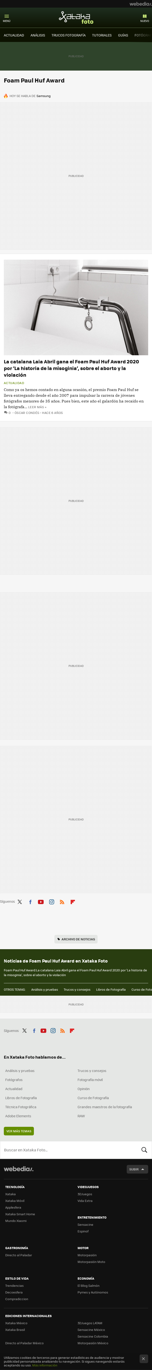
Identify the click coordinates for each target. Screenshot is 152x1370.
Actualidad (14, 383)
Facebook (30, 901)
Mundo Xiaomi (15, 1220)
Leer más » (37, 407)
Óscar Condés (27, 412)
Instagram (51, 901)
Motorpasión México (93, 1343)
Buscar (144, 1150)
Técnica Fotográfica (20, 1106)
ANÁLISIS (38, 35)
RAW (81, 1115)
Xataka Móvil (14, 1200)
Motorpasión (87, 1255)
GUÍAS (123, 35)
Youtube (41, 901)
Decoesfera (14, 1292)
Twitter (19, 901)
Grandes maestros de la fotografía (105, 1106)
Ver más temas (18, 1131)
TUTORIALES (102, 35)
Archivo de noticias (78, 939)
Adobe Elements (18, 1115)
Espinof (83, 1231)
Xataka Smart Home (20, 1214)
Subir (134, 1169)
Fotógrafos (14, 1079)
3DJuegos (85, 1194)
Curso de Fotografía (93, 1097)
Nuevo (144, 21)
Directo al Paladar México (24, 1343)
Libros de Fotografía (111, 989)
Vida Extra (85, 1200)
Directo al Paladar (18, 1255)
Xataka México (16, 1323)
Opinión (84, 1088)
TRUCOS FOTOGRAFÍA (69, 35)
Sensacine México (91, 1329)
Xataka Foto (76, 17)
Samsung (44, 95)
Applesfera (13, 1207)
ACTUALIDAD (14, 35)
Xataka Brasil (15, 1329)
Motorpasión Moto (91, 1261)
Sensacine (85, 1224)
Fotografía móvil (90, 1079)
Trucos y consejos (77, 989)
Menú (6, 21)
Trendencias (14, 1285)
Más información (44, 1365)
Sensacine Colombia (93, 1336)
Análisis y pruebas (44, 989)
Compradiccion (16, 1299)
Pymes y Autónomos (93, 1292)
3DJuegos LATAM (90, 1323)
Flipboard (73, 901)
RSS (62, 901)
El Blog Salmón (89, 1285)
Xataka (10, 1194)
